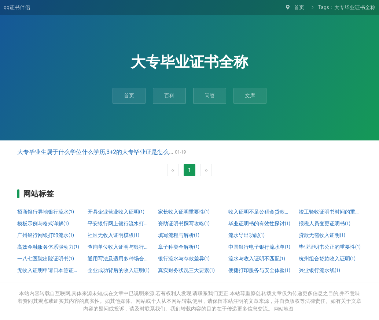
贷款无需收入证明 (322, 235)
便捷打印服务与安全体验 (259, 270)
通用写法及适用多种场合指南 (119, 258)
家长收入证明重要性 (184, 212)
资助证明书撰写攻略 (184, 223)
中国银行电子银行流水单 (259, 247)
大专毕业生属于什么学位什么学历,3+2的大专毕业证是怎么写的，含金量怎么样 (119, 151)
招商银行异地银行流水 (45, 212)
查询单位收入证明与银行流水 (119, 247)
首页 (299, 7)
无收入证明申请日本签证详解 (48, 270)
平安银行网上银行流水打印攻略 (119, 223)
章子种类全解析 (178, 247)
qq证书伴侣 (17, 7)
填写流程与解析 (178, 235)
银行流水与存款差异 (184, 258)
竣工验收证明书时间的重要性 (330, 212)
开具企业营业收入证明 (116, 212)
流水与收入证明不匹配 (256, 258)
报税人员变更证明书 (324, 223)
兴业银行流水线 (319, 270)
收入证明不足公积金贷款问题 (259, 212)
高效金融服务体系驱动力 (48, 247)
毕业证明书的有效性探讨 (259, 223)
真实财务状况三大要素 (186, 270)
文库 (250, 95)
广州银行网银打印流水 (45, 235)
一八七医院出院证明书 (45, 258)
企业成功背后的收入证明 (119, 270)
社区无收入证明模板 (113, 235)
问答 (210, 95)
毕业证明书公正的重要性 (330, 247)
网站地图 (283, 309)
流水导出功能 (246, 235)
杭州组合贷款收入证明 (327, 258)
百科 (169, 95)
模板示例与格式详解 (43, 223)
